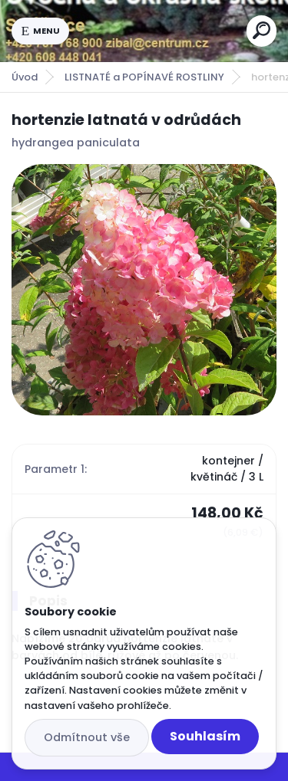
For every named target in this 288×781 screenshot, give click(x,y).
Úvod (25, 77)
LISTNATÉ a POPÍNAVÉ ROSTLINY (144, 77)
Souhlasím (205, 736)
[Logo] (158, 30)
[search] (261, 30)
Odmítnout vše (87, 737)
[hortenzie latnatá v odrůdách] (144, 289)
